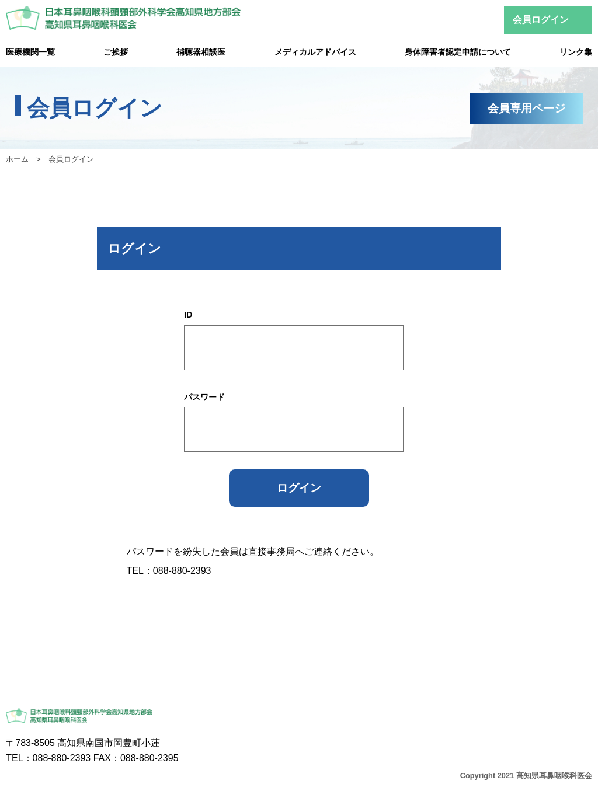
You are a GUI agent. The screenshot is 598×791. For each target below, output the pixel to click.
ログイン (299, 488)
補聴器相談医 (200, 52)
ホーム (17, 159)
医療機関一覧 (30, 52)
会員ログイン (541, 20)
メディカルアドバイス (315, 52)
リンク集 (575, 52)
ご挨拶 (115, 52)
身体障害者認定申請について (458, 52)
